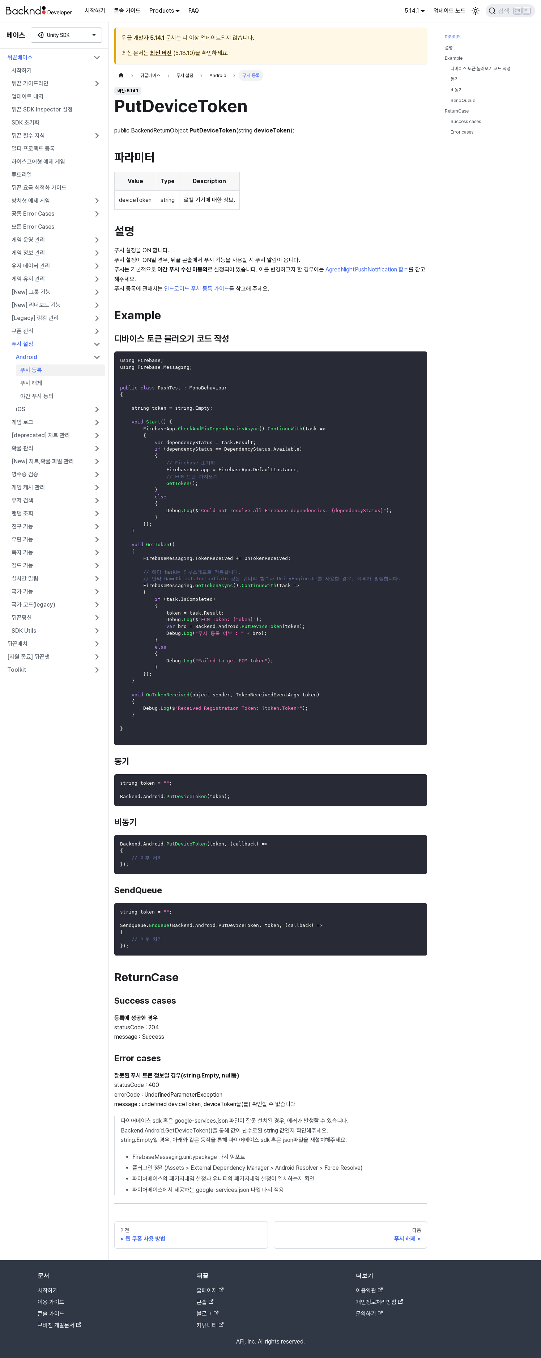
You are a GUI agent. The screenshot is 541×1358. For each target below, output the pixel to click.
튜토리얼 (22, 174)
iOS (20, 409)
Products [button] (161, 10)
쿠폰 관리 (22, 331)
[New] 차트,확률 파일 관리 (43, 461)
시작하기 (95, 10)
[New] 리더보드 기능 (36, 304)
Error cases (462, 132)
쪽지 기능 (22, 552)
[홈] (121, 75)
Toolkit (16, 669)
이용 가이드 (51, 1302)
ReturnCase (457, 111)
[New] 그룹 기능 (31, 291)
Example (454, 58)
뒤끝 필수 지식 (28, 135)
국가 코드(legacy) (33, 604)
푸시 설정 (22, 344)
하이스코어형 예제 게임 (38, 161)
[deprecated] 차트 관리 (41, 435)
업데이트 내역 (27, 96)
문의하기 (369, 1313)
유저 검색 (22, 500)
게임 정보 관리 (28, 252)
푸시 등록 (31, 370)
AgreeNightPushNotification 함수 (367, 269)
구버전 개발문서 (59, 1325)
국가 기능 (22, 591)
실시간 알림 (25, 578)
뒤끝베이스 (20, 57)
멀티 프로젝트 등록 (33, 148)
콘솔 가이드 (127, 10)
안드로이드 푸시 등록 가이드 (196, 288)
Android (26, 357)
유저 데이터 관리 (31, 265)
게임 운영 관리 (28, 239)
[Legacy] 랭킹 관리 (35, 318)
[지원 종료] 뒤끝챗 (28, 656)
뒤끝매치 (17, 643)
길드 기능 (22, 565)
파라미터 (453, 37)
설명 (449, 47)
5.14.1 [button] (412, 10)
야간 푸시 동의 (37, 396)
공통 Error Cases (33, 213)
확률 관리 (22, 448)
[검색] (510, 10)
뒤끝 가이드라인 (30, 83)
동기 (455, 79)
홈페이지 (210, 1290)
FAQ (193, 10)
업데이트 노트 (449, 10)
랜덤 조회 (22, 513)
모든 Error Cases (33, 226)
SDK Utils (24, 630)
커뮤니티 (210, 1325)
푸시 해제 (31, 383)
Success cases (466, 121)
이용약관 (369, 1290)
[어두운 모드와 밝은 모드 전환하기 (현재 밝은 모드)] (475, 11)
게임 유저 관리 (28, 278)
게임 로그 (22, 422)
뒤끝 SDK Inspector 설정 (42, 109)
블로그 (207, 1313)
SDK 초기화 (25, 122)
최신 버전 (161, 53)
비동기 (457, 90)
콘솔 (205, 1302)
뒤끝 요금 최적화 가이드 (39, 187)
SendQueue (463, 100)
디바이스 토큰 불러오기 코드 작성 (481, 68)
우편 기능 (22, 539)
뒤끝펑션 (22, 617)
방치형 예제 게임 (31, 200)
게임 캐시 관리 (28, 487)
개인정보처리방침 (379, 1302)
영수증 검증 (25, 474)
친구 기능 (22, 526)
